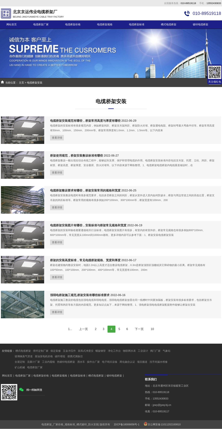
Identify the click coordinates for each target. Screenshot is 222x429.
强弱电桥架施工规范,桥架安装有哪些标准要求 (80, 295)
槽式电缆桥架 (168, 24)
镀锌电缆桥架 (200, 24)
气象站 (166, 350)
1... (70, 329)
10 (152, 329)
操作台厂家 (93, 361)
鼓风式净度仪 (85, 350)
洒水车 (81, 361)
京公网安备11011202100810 (164, 424)
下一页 (139, 329)
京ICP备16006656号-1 (125, 424)
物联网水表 (129, 350)
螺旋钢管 (100, 350)
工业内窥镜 (48, 361)
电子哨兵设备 (109, 361)
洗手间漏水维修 (159, 361)
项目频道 (142, 361)
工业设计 (143, 350)
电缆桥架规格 (104, 24)
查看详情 (57, 137)
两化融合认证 (127, 361)
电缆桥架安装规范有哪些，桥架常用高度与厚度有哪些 (85, 120)
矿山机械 (20, 367)
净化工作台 (114, 350)
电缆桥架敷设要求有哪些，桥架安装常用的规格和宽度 (85, 190)
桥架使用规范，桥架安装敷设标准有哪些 (76, 155)
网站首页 (11, 24)
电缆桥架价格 (73, 24)
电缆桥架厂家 (41, 24)
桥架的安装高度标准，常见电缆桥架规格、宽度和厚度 (85, 260)
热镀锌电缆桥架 (66, 361)
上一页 (83, 329)
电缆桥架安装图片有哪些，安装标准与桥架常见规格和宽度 (88, 225)
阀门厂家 (155, 350)
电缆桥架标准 (136, 24)
